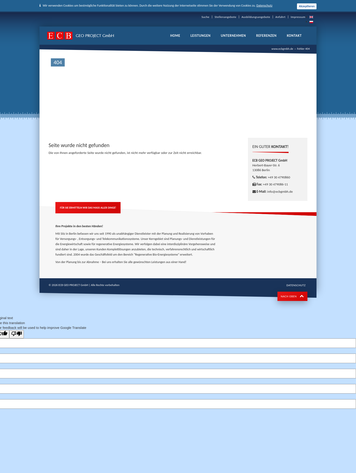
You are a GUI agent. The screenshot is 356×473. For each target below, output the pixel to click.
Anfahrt (280, 17)
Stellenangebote (225, 17)
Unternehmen (233, 36)
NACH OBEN (292, 296)
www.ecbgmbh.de (282, 48)
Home (175, 36)
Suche (206, 17)
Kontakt (294, 36)
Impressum (298, 17)
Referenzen (266, 36)
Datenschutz (264, 5)
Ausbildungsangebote (256, 17)
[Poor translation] (16, 334)
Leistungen (200, 36)
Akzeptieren (307, 6)
